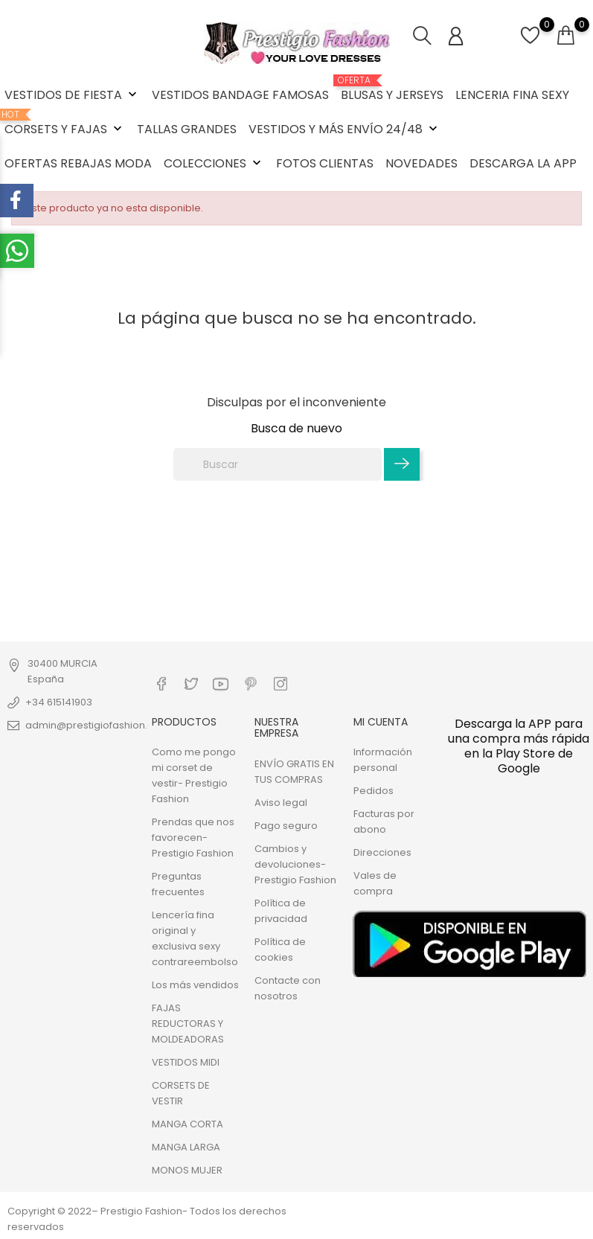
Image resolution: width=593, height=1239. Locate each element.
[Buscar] (277, 464)
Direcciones (382, 852)
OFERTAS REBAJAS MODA (78, 163)
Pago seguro (286, 825)
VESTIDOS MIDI (185, 1062)
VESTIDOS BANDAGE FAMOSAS (240, 94)
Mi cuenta (380, 721)
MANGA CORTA (187, 1124)
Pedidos (373, 791)
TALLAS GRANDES (187, 129)
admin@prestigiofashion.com (97, 725)
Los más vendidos (195, 985)
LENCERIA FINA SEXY (512, 94)
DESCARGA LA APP (523, 163)
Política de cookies (280, 949)
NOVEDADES (421, 163)
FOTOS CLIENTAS (325, 163)
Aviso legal (280, 802)
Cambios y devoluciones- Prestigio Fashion (295, 863)
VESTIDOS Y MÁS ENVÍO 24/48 (344, 129)
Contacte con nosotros (287, 987)
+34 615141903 (58, 702)
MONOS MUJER (187, 1170)
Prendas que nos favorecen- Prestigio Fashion (193, 837)
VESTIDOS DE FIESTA (72, 94)
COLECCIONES (214, 163)
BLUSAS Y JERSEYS (392, 89)
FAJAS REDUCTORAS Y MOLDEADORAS (188, 1023)
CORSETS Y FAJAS (64, 123)
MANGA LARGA (186, 1147)
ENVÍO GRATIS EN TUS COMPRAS (294, 771)
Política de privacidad (280, 910)
